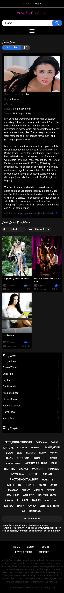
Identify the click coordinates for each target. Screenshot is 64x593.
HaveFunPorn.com (23, 587)
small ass (12, 495)
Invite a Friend (23, 552)
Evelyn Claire (31, 361)
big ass (23, 468)
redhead (35, 511)
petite (33, 474)
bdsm (9, 452)
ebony (9, 500)
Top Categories (13, 427)
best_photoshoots (18, 442)
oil (24, 511)
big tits (9, 469)
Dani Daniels (31, 386)
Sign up (26, 3)
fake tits (47, 479)
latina (53, 485)
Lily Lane (31, 380)
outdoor (23, 458)
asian (42, 485)
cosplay (22, 447)
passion (53, 453)
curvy (26, 490)
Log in (38, 3)
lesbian (46, 474)
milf (54, 463)
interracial (18, 474)
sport (53, 458)
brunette (39, 458)
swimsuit (36, 447)
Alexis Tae (31, 418)
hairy (20, 506)
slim (20, 452)
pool (47, 500)
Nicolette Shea (31, 392)
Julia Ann (31, 373)
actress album (36, 463)
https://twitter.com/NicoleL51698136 (37, 213)
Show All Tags (32, 518)
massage (13, 490)
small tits (13, 485)
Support (44, 552)
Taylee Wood (31, 367)
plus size (23, 500)
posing (55, 442)
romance (53, 469)
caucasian (41, 442)
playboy (31, 506)
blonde (30, 485)
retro (42, 453)
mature (8, 447)
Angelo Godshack (31, 405)
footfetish (38, 469)
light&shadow (47, 495)
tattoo (8, 505)
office (51, 490)
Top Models (11, 355)
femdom (30, 452)
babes (36, 500)
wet (56, 500)
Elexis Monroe (31, 399)
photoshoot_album (24, 479)
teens (9, 458)
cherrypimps (13, 463)
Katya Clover (31, 412)
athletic (28, 495)
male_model (53, 447)
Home (16, 547)
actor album (49, 506)
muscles (38, 490)
